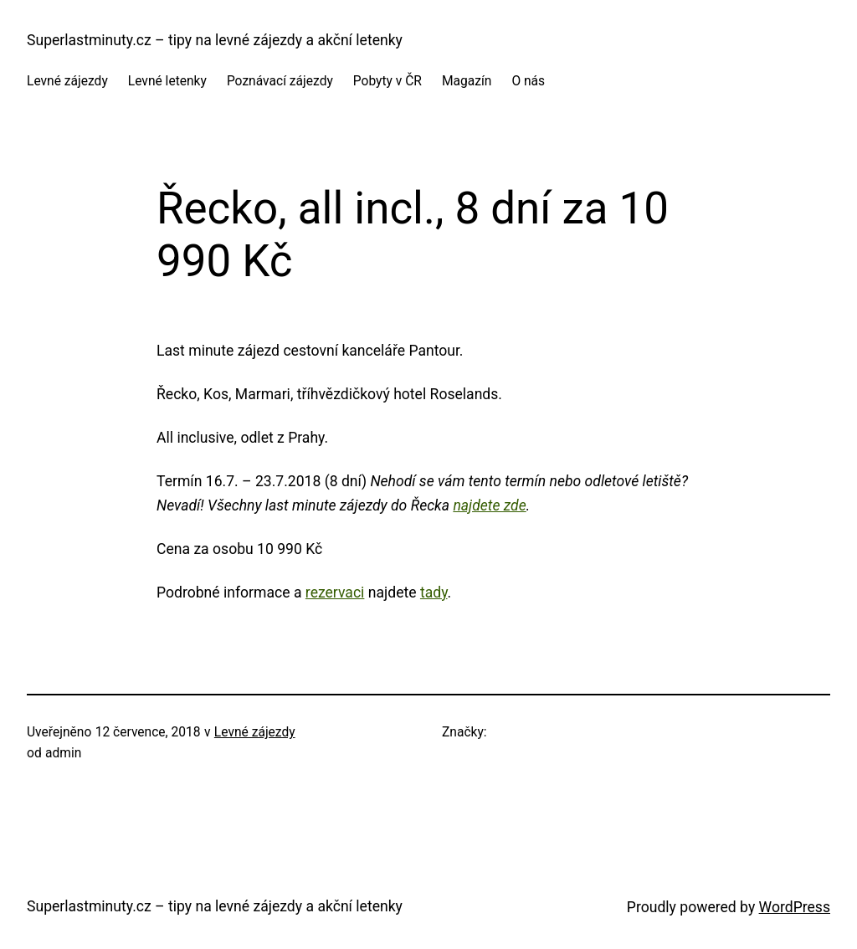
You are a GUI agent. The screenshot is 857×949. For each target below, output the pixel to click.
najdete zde (489, 505)
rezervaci (335, 592)
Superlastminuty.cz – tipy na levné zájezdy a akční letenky (215, 40)
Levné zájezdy (254, 732)
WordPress (794, 907)
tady (434, 592)
